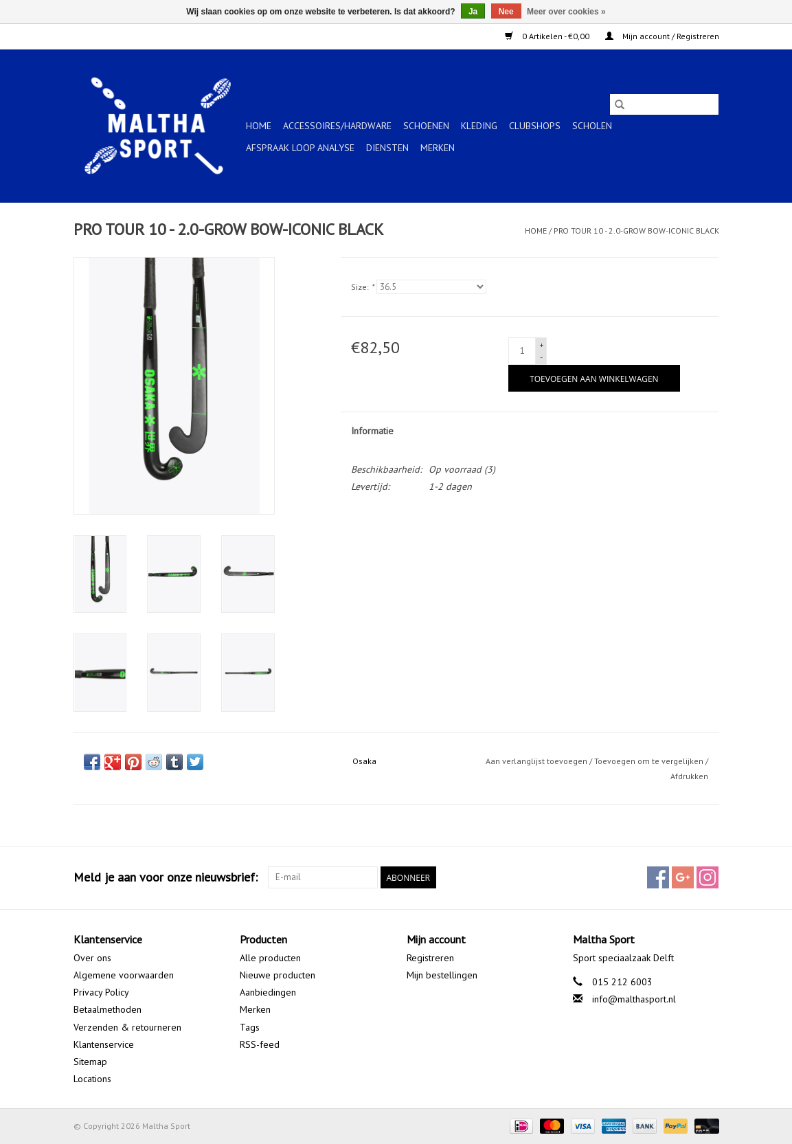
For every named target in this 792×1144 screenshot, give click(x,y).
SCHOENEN (426, 126)
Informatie (372, 431)
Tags (250, 1027)
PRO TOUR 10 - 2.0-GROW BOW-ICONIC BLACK (636, 230)
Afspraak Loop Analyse (300, 148)
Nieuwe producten (277, 975)
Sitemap (90, 1061)
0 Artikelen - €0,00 (548, 36)
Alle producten (270, 958)
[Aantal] (522, 351)
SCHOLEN (592, 126)
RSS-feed (260, 1044)
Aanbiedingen (268, 992)
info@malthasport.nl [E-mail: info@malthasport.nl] (634, 999)
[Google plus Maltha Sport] (683, 877)
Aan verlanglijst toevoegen (537, 761)
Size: (362, 287)
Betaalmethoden (107, 1009)
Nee (506, 11)
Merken (437, 148)
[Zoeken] (664, 104)
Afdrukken (689, 776)
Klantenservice (103, 1044)
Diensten (387, 148)
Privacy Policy (101, 992)
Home (258, 126)
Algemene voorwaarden (123, 975)
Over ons (92, 958)
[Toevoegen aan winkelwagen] (593, 378)
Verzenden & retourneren (127, 1027)
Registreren (430, 958)
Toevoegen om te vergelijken (649, 761)
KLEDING (479, 126)
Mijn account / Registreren (662, 36)
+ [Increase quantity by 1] (541, 344)
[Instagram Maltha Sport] (708, 877)
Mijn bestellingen (442, 975)
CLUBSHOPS (535, 126)
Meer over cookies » (566, 11)
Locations (92, 1079)
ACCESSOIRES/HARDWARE (337, 126)
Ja (472, 11)
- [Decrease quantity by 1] (541, 357)
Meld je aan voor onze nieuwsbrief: (165, 877)
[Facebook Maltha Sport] (658, 877)
